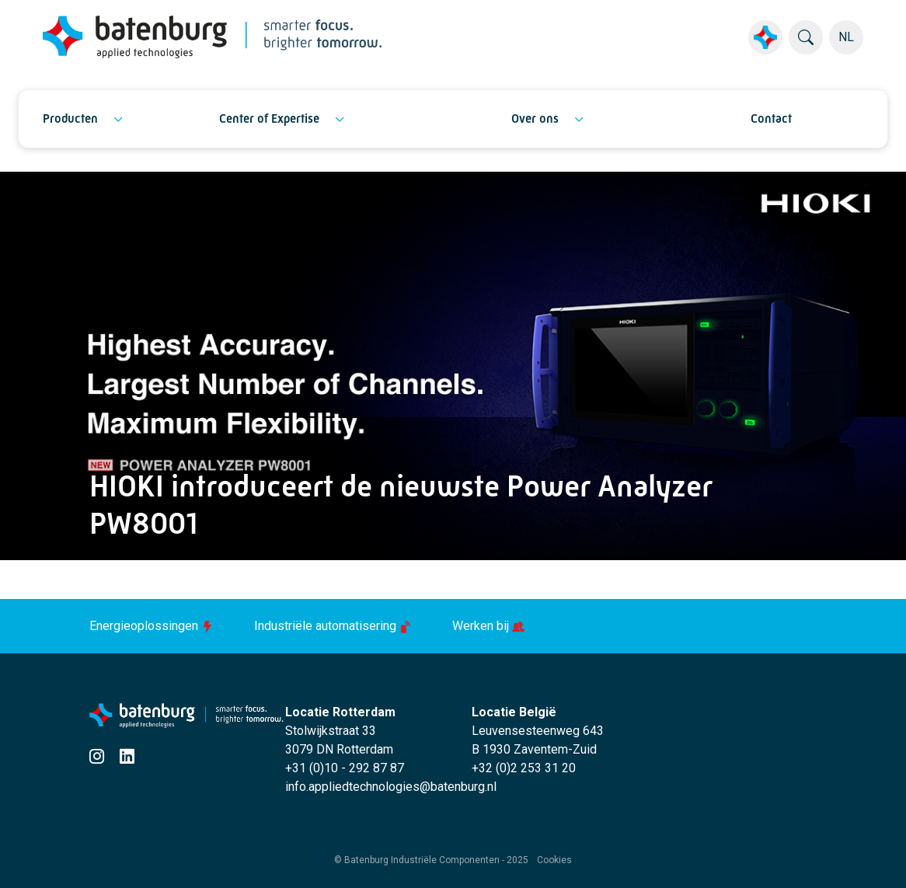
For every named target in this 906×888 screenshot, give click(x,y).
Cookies (554, 860)
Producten (70, 118)
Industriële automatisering (334, 625)
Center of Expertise (269, 118)
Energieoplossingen (153, 625)
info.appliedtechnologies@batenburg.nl (391, 786)
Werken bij (488, 625)
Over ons (535, 118)
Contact (771, 118)
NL (846, 37)
